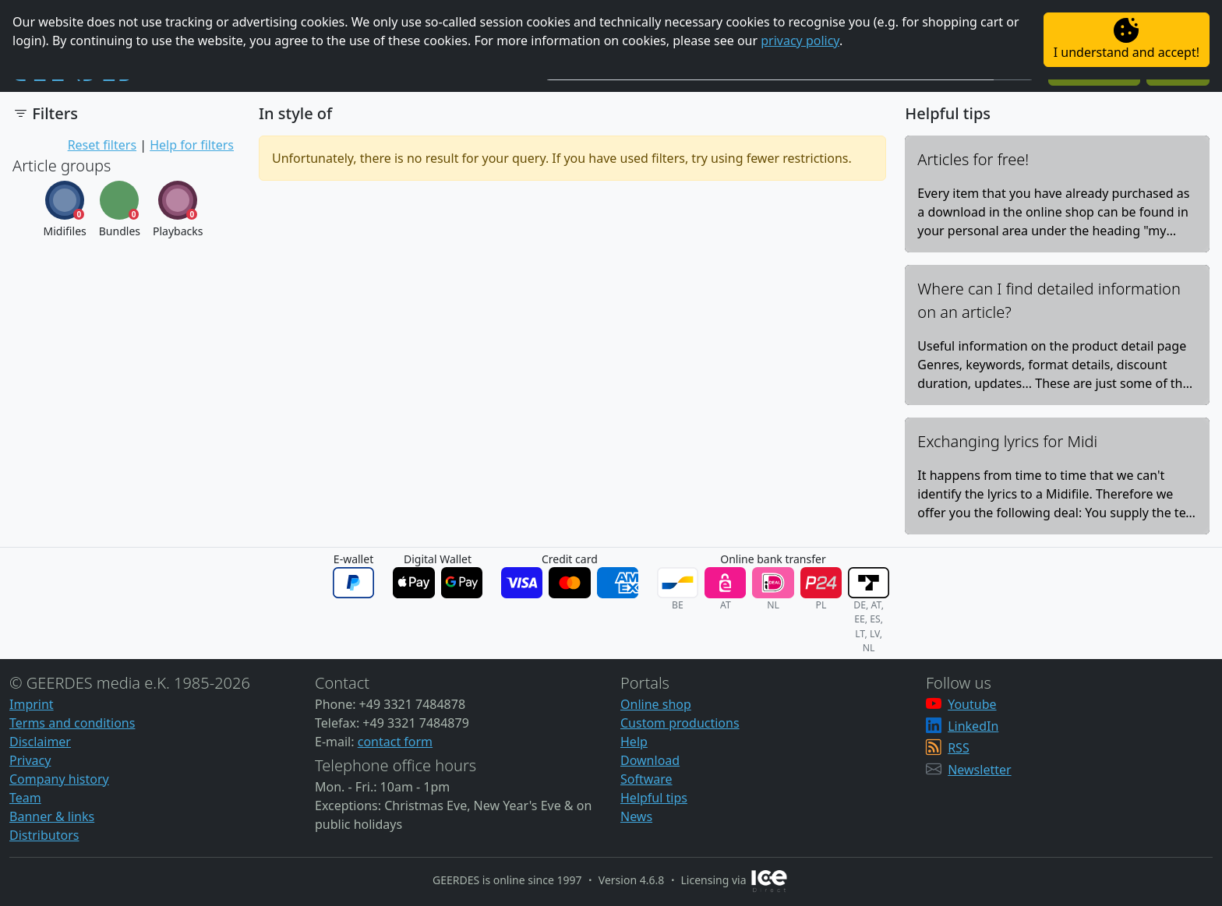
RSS (958, 747)
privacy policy (800, 40)
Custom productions (680, 722)
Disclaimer (40, 741)
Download (650, 760)
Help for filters (192, 144)
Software (646, 779)
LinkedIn (973, 726)
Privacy (30, 760)
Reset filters (102, 144)
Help (634, 741)
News (636, 816)
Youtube (972, 704)
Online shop (655, 704)
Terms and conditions (72, 722)
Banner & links (51, 816)
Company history (59, 779)
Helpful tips (653, 797)
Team (25, 797)
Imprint (31, 704)
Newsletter (979, 769)
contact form (395, 741)
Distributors (44, 835)
